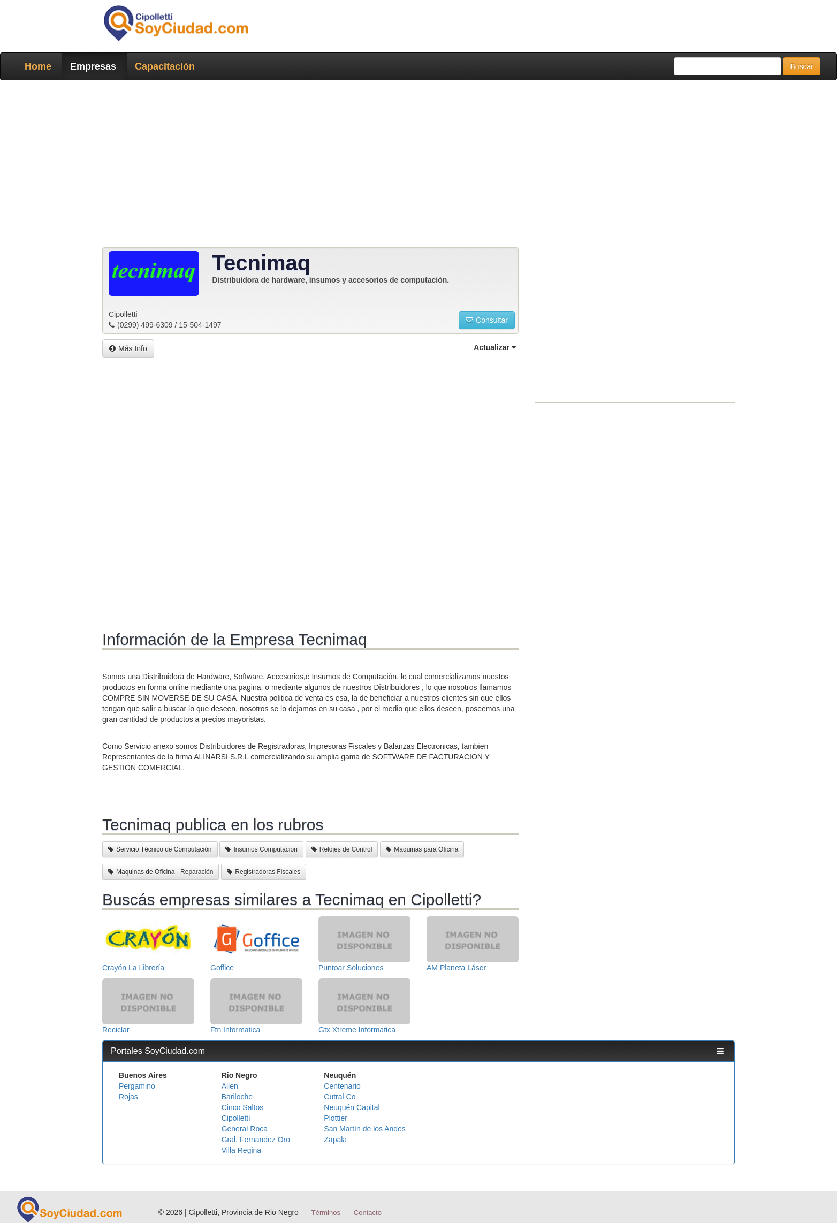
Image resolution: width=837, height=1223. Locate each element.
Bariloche (237, 1096)
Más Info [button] (128, 348)
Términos (325, 1213)
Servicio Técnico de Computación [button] (160, 849)
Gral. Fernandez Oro (256, 1139)
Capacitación (165, 66)
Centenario (342, 1086)
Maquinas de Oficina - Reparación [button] (160, 872)
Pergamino (137, 1086)
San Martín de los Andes (365, 1129)
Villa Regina (241, 1150)
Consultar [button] (487, 320)
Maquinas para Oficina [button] (422, 849)
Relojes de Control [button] (341, 849)
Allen (230, 1086)
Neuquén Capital (351, 1107)
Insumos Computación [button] (261, 849)
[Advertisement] (415, 166)
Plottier (335, 1118)
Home (38, 66)
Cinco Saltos (243, 1107)
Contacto (368, 1213)
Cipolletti (236, 1118)
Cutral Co (339, 1096)
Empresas (93, 66)
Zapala (335, 1139)
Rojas (128, 1096)
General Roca (245, 1129)
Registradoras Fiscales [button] (263, 872)
